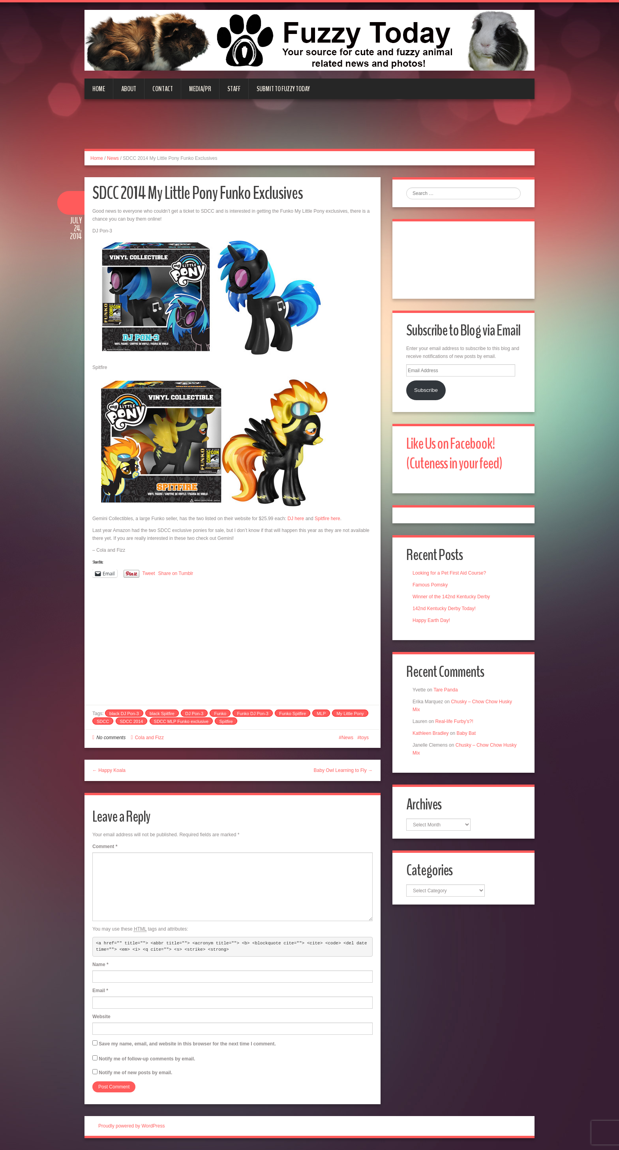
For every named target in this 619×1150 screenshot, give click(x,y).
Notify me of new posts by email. (135, 1072)
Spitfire (226, 721)
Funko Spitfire (292, 713)
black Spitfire (162, 713)
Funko (220, 713)
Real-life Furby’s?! (454, 721)
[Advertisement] (309, 128)
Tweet (149, 573)
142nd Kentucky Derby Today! (444, 608)
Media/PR (200, 89)
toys (364, 737)
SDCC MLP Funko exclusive (181, 721)
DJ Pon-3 (194, 713)
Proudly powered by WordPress (131, 1126)
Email (100, 990)
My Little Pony (350, 713)
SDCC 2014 (131, 721)
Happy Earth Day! (431, 620)
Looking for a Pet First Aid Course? (449, 573)
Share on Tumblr (175, 573)
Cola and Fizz (149, 737)
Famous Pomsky (430, 585)
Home (98, 89)
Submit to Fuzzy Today (283, 89)
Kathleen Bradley (430, 733)
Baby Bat (466, 733)
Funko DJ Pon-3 (252, 713)
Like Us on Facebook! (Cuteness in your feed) (454, 453)
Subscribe (426, 390)
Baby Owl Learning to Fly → (343, 770)
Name (100, 964)
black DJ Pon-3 (124, 713)
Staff (233, 89)
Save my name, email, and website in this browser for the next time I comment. (187, 1044)
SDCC (103, 721)
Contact (162, 89)
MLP (321, 713)
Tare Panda (445, 690)
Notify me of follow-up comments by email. (147, 1059)
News (113, 158)
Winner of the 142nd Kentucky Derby (451, 596)
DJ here (295, 518)
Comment (104, 846)
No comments (111, 737)
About (128, 89)
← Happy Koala (109, 770)
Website (101, 1016)
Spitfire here (327, 518)
